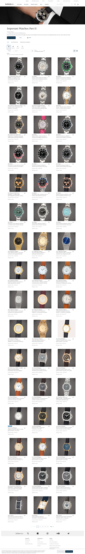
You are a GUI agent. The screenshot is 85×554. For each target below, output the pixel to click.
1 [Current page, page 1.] (37, 526)
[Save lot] (25, 77)
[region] (42, 551)
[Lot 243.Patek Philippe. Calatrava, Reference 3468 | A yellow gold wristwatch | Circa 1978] (66, 451)
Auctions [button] (19, 4)
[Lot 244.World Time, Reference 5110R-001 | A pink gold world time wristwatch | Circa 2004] (18, 480)
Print (29, 37)
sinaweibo (68, 533)
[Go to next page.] (52, 527)
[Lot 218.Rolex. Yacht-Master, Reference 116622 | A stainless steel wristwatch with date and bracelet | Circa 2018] (42, 216)
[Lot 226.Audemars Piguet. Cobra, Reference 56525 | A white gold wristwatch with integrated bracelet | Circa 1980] (18, 304)
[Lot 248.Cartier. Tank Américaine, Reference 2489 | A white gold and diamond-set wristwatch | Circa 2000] (18, 509)
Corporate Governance (42, 543)
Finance (47, 4)
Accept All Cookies (69, 551)
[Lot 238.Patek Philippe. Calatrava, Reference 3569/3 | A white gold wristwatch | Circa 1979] (18, 421)
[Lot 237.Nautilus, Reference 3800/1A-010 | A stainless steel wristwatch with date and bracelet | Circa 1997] (66, 391)
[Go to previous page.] (33, 527)
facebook (38, 533)
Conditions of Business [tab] (25, 42)
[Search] (32, 50)
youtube (58, 533)
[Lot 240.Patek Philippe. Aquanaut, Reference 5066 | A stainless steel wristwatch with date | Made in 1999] (66, 420)
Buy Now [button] (26, 4)
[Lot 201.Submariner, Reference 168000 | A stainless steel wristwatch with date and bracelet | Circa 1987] (18, 70)
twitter (28, 533)
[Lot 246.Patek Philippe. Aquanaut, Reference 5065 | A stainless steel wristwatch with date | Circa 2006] (42, 480)
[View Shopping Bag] (78, 4)
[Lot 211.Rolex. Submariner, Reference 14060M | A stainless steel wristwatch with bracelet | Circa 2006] (42, 158)
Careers (39, 545)
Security (51, 540)
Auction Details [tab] (14, 42)
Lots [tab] (8, 42)
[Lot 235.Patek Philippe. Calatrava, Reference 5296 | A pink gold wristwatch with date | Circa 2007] (18, 391)
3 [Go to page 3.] (42, 526)
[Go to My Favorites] (75, 4)
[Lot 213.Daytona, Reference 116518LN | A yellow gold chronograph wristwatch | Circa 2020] (18, 187)
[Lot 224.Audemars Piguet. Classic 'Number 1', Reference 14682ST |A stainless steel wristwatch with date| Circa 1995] (42, 274)
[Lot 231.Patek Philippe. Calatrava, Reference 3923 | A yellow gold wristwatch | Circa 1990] (66, 333)
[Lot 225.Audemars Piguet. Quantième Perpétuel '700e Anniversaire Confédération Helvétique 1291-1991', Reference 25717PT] (66, 274)
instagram (47, 533)
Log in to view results (11, 37)
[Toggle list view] (77, 51)
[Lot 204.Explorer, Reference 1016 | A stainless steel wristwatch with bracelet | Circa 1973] (18, 99)
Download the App (28, 543)
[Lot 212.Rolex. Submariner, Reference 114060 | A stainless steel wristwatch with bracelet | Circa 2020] (66, 158)
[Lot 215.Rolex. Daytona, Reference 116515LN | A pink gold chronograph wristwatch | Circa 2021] (66, 187)
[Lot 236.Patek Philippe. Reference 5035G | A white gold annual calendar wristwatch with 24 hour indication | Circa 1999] (42, 391)
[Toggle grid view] (74, 51)
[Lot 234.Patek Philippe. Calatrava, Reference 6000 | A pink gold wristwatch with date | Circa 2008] (66, 362)
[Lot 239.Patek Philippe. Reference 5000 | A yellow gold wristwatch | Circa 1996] (42, 420)
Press (38, 540)
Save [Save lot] (21, 37)
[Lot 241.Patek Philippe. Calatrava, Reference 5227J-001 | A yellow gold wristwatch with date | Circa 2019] (18, 451)
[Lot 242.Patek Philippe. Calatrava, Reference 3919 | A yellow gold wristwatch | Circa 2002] (42, 451)
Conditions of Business (54, 543)
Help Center (27, 540)
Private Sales (34, 4)
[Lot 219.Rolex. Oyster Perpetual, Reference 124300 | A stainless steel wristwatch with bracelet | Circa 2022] (66, 216)
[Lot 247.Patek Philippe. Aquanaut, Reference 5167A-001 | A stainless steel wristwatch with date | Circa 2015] (66, 480)
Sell (41, 4)
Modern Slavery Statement (55, 545)
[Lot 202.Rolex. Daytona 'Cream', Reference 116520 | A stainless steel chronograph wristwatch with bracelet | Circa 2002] (42, 70)
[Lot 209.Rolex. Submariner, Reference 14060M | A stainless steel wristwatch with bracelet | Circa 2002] (66, 129)
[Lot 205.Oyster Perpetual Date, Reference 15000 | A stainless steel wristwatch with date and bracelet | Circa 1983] (42, 99)
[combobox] (64, 4)
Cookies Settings (61, 551)
